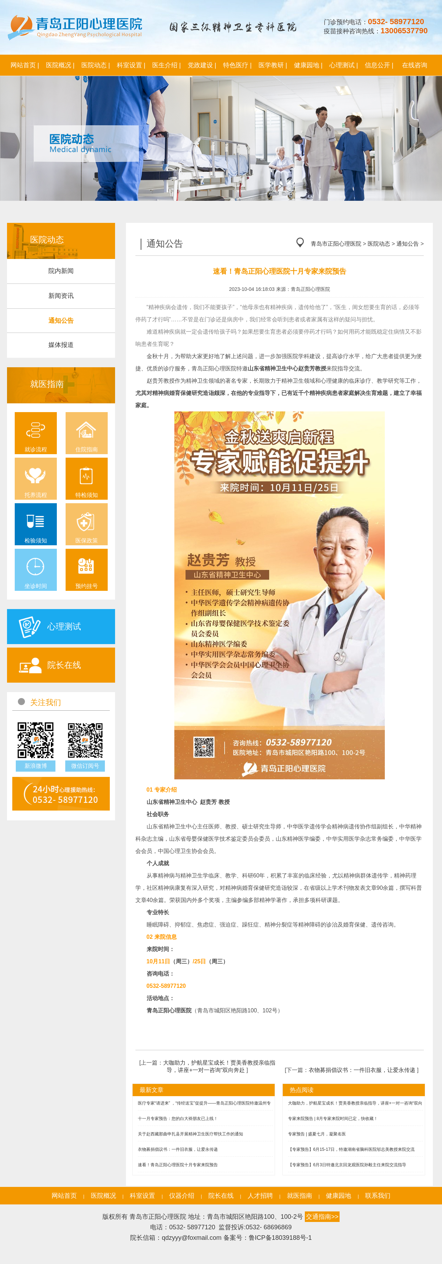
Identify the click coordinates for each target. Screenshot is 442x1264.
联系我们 (377, 1195)
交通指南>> (322, 1216)
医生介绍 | (166, 65)
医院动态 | (95, 65)
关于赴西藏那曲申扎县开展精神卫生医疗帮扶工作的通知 (190, 1134)
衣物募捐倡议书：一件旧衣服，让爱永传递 (362, 1070)
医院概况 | (60, 65)
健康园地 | (308, 65)
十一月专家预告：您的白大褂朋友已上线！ (178, 1118)
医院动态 (379, 244)
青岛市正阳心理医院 (336, 244)
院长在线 (221, 1195)
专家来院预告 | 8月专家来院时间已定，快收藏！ (333, 1118)
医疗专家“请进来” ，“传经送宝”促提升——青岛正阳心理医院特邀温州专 (204, 1103)
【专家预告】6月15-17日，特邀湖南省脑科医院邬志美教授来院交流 (351, 1149)
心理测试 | (343, 65)
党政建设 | (202, 65)
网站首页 (64, 1195)
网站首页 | (25, 65)
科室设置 (142, 1195)
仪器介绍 (181, 1195)
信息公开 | (379, 65)
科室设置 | (131, 65)
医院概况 (103, 1195)
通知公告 (407, 244)
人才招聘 (260, 1195)
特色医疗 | (237, 65)
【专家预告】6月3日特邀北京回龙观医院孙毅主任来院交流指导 (347, 1164)
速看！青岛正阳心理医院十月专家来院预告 (178, 1164)
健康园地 (338, 1195)
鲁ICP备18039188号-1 (280, 1237)
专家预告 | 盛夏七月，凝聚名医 (317, 1134)
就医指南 (299, 1195)
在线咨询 (414, 65)
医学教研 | (273, 65)
